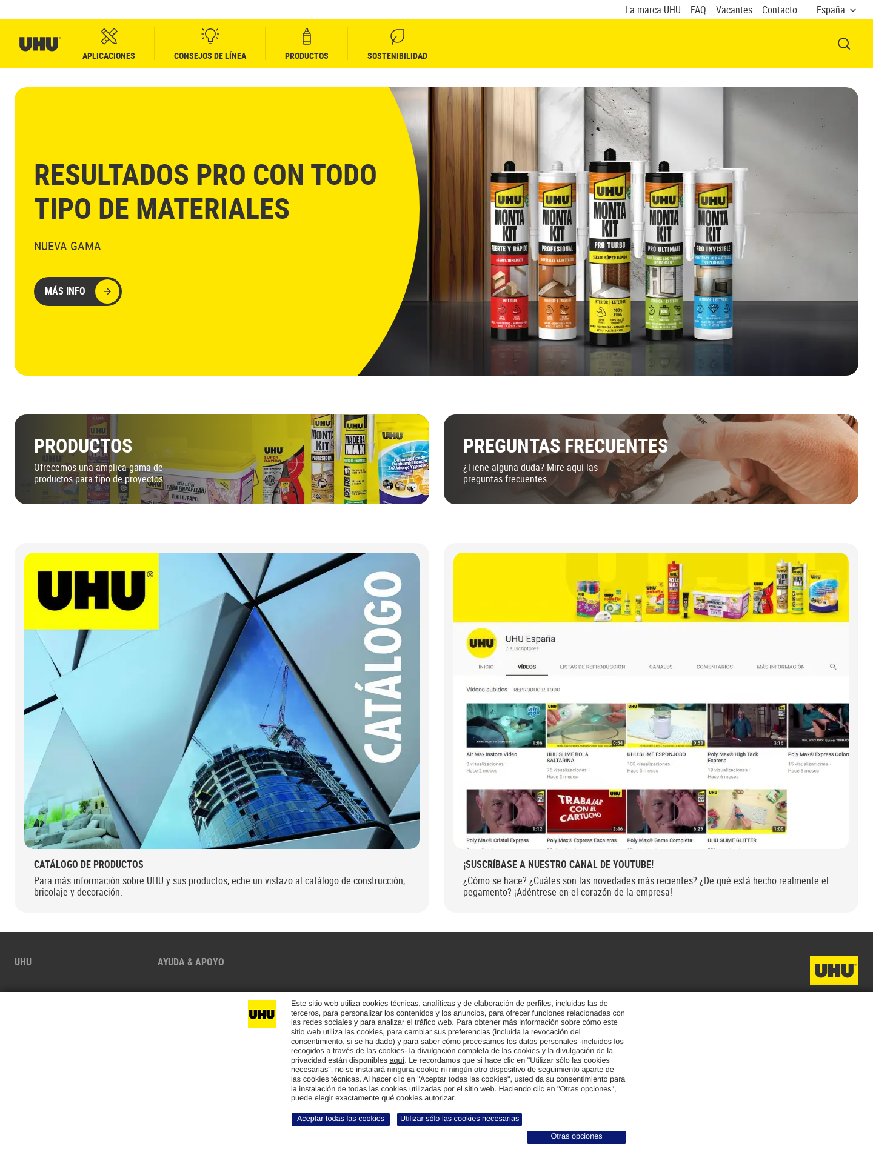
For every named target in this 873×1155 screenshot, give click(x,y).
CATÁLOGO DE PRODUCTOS (89, 864)
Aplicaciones (108, 44)
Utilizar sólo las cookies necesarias (459, 1118)
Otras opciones (576, 1136)
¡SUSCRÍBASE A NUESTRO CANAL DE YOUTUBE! (558, 864)
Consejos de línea (210, 44)
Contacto (779, 10)
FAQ (698, 10)
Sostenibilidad (397, 44)
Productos (307, 44)
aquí (397, 1060)
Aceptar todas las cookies (340, 1118)
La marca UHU (653, 10)
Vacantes (734, 10)
